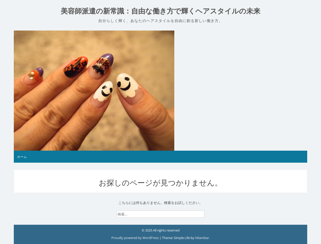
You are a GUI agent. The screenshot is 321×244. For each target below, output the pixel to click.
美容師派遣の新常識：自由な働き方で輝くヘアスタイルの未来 (160, 11)
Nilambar (202, 237)
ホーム (22, 156)
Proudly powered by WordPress (135, 237)
